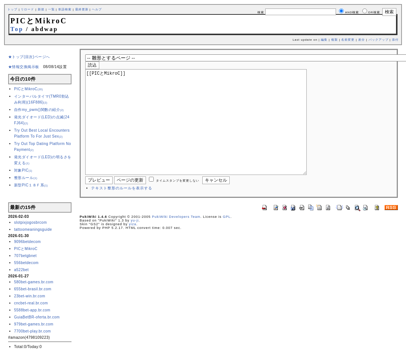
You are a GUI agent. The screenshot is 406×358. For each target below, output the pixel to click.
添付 (395, 39)
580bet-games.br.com (33, 282)
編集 (324, 39)
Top (16, 29)
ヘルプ (97, 9)
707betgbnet (25, 256)
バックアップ (379, 39)
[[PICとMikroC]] (207, 133)
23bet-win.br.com (29, 296)
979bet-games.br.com (33, 324)
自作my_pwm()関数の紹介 (39, 110)
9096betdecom (27, 242)
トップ (12, 9)
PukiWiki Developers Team (176, 239)
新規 (41, 9)
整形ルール (25, 178)
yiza (132, 246)
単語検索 (64, 9)
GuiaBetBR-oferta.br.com (37, 317)
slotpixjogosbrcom (30, 222)
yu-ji (135, 242)
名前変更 (348, 39)
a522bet (21, 270)
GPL (227, 239)
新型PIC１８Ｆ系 (31, 185)
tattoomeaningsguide (33, 229)
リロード (27, 9)
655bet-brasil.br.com (32, 289)
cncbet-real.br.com (31, 303)
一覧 (51, 9)
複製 (334, 39)
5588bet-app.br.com (32, 310)
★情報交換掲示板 (23, 67)
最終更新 (82, 9)
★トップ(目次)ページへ (29, 57)
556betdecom (26, 263)
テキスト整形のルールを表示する (121, 210)
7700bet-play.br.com (32, 331)
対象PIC (23, 170)
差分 (361, 39)
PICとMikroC (28, 89)
